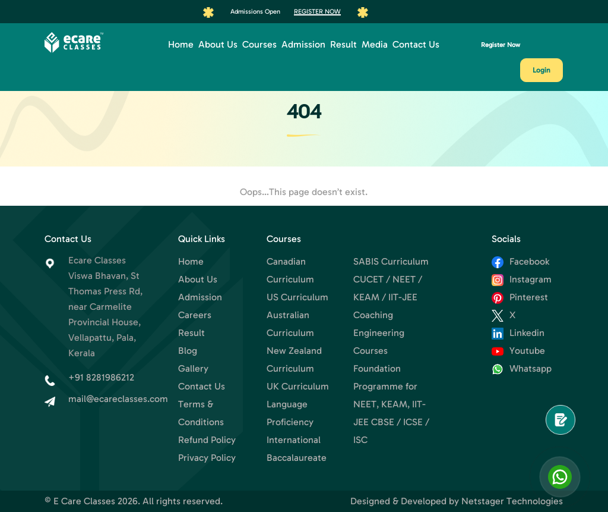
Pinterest (520, 297)
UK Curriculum (298, 386)
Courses (259, 44)
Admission (303, 44)
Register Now (317, 11)
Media (375, 44)
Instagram (522, 279)
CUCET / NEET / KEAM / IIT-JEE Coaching (387, 297)
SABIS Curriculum (391, 261)
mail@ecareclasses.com (118, 398)
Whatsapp (522, 368)
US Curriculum (297, 297)
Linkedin (518, 332)
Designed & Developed (398, 501)
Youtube (518, 350)
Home (181, 44)
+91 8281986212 (101, 377)
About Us (218, 44)
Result (343, 44)
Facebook (520, 261)
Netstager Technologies (512, 501)
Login (541, 70)
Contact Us (415, 44)
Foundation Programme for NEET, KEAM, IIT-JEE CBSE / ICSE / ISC (391, 404)
